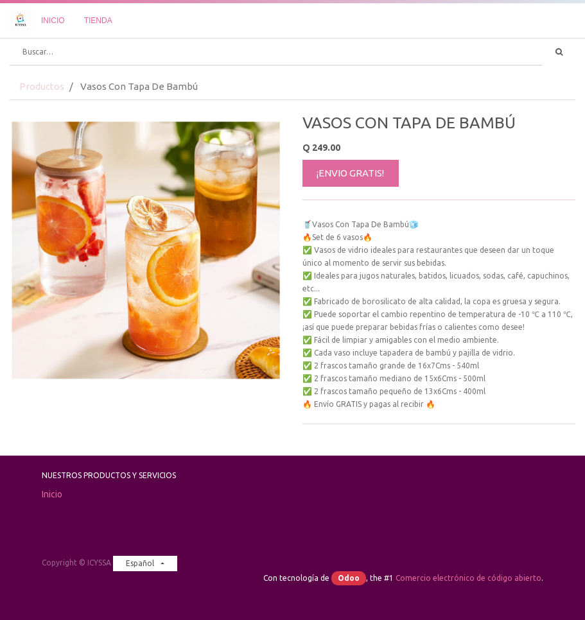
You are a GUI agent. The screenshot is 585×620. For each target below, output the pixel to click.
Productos (41, 86)
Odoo (349, 578)
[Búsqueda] (559, 52)
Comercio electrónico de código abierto (468, 578)
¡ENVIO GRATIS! (350, 173)
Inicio (52, 494)
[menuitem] (52, 20)
